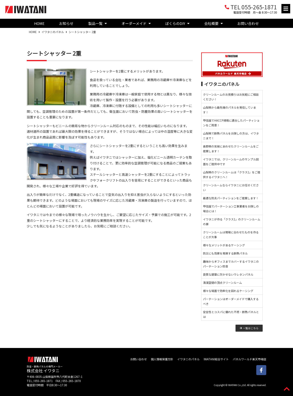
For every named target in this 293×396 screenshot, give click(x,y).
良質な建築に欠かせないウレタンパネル (228, 274)
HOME (39, 23)
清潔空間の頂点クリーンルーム (222, 283)
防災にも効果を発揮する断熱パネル (225, 253)
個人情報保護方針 (162, 359)
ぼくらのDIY (177, 23)
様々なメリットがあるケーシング (224, 245)
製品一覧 (97, 23)
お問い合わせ (248, 23)
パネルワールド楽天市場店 (249, 359)
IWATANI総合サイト (216, 359)
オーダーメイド (136, 23)
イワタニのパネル (53, 32)
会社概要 (213, 23)
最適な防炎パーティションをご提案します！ (231, 198)
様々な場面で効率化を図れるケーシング (228, 291)
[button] (285, 8)
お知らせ (66, 23)
